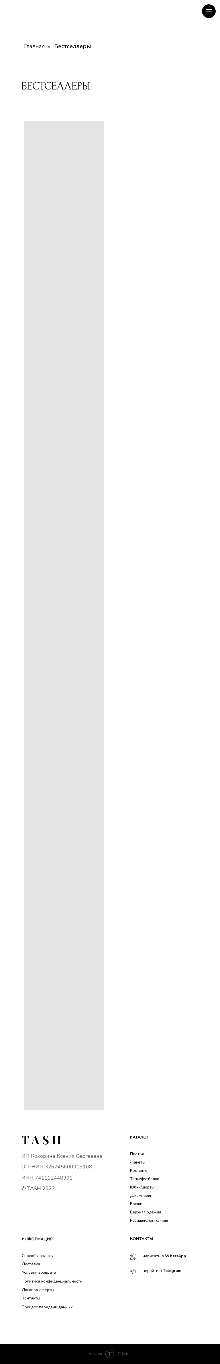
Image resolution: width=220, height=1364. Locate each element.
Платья (137, 1154)
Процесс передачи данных (47, 1307)
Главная (34, 46)
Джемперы (140, 1195)
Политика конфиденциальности (52, 1281)
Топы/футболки (144, 1179)
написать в (164, 1256)
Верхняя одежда (145, 1212)
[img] (41, 1140)
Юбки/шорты (142, 1187)
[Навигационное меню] (209, 11)
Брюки (136, 1204)
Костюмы (139, 1170)
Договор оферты (38, 1290)
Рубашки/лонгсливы (149, 1220)
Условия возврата (39, 1272)
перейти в (162, 1270)
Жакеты (137, 1162)
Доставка (31, 1264)
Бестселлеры (72, 46)
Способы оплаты (38, 1255)
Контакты (31, 1298)
